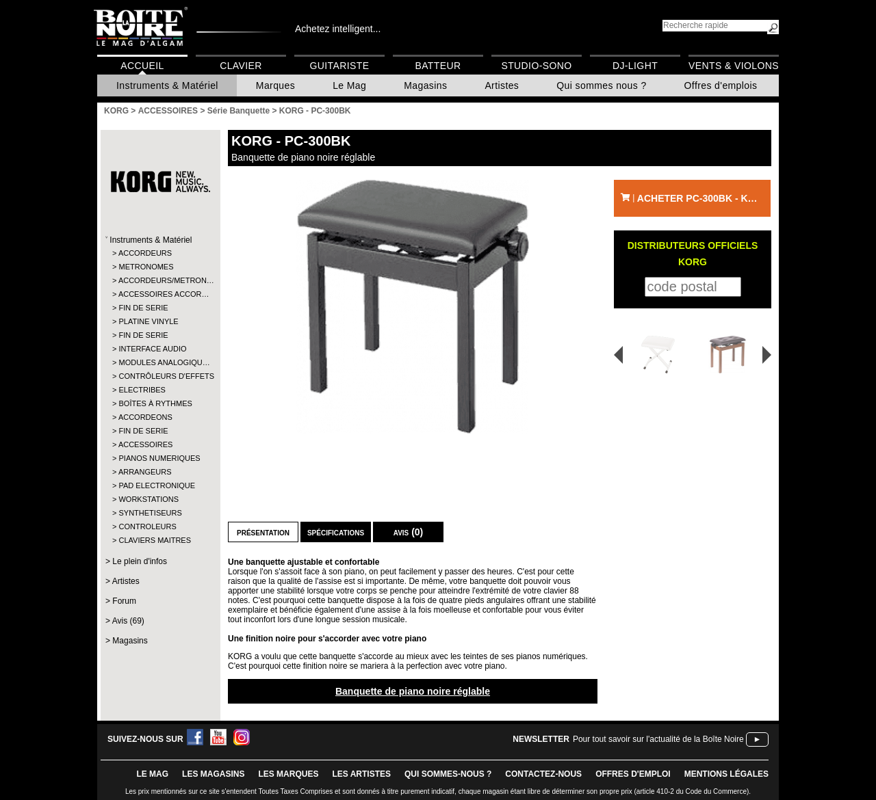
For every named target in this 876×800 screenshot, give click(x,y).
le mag (152, 774)
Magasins (425, 85)
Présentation (263, 531)
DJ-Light (635, 65)
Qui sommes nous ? (601, 85)
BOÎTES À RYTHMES (155, 403)
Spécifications (335, 531)
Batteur (438, 65)
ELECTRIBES (141, 390)
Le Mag (349, 85)
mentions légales (726, 774)
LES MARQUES (288, 774)
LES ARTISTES (361, 774)
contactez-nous (543, 774)
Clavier (241, 65)
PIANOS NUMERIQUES (159, 458)
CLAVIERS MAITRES (154, 540)
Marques (275, 85)
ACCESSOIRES (145, 444)
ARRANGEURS (145, 472)
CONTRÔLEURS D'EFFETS (159, 376)
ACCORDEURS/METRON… (159, 280)
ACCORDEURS (145, 253)
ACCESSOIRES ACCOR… (159, 294)
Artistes (502, 85)
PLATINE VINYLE (148, 321)
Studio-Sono (536, 65)
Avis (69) (128, 621)
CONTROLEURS (147, 526)
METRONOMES (145, 267)
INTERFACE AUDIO (152, 349)
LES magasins (213, 774)
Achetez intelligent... (338, 28)
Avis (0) (409, 531)
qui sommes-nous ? (447, 774)
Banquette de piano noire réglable (412, 691)
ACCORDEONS (145, 417)
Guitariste (340, 65)
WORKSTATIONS (148, 499)
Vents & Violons (733, 65)
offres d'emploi (633, 774)
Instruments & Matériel (167, 85)
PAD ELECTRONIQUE (156, 485)
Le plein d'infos (139, 561)
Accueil (142, 65)
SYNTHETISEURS (149, 513)
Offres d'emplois (721, 85)
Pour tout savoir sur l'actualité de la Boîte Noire (658, 739)
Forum (124, 601)
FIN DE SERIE (143, 308)
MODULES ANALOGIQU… (159, 362)
